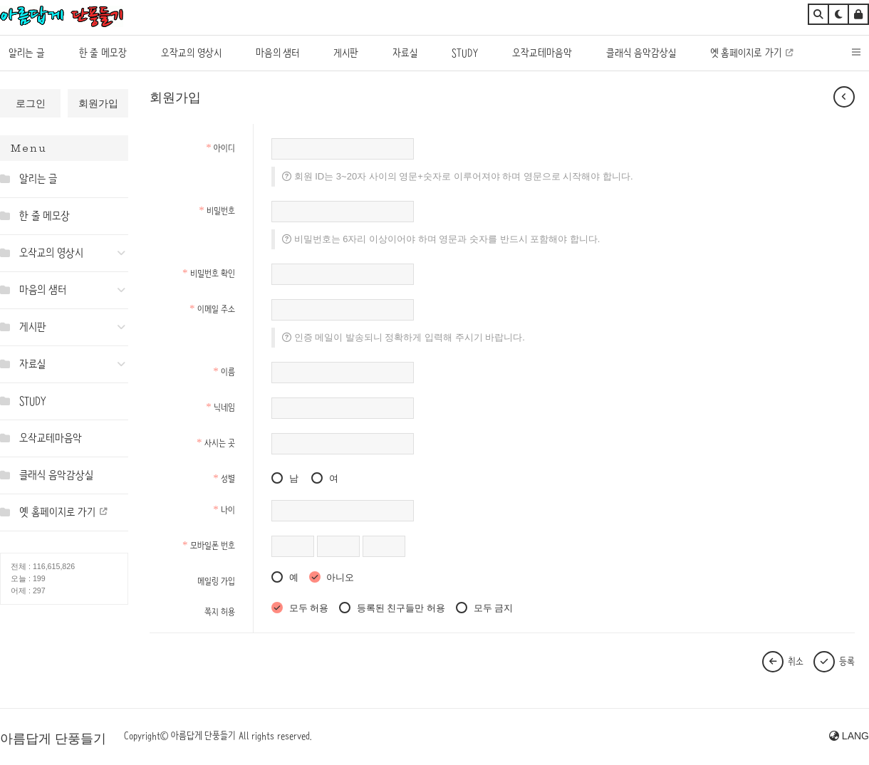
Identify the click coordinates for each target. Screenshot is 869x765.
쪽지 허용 (219, 611)
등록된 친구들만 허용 (392, 608)
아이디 (220, 148)
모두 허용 (299, 608)
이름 (224, 371)
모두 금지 (484, 608)
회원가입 (98, 103)
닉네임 (220, 407)
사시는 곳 (216, 443)
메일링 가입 (216, 581)
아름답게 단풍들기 (53, 739)
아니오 (332, 577)
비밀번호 (217, 210)
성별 (224, 478)
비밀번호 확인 (208, 273)
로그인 (31, 103)
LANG (849, 735)
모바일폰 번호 (208, 545)
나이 (224, 510)
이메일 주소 (212, 309)
